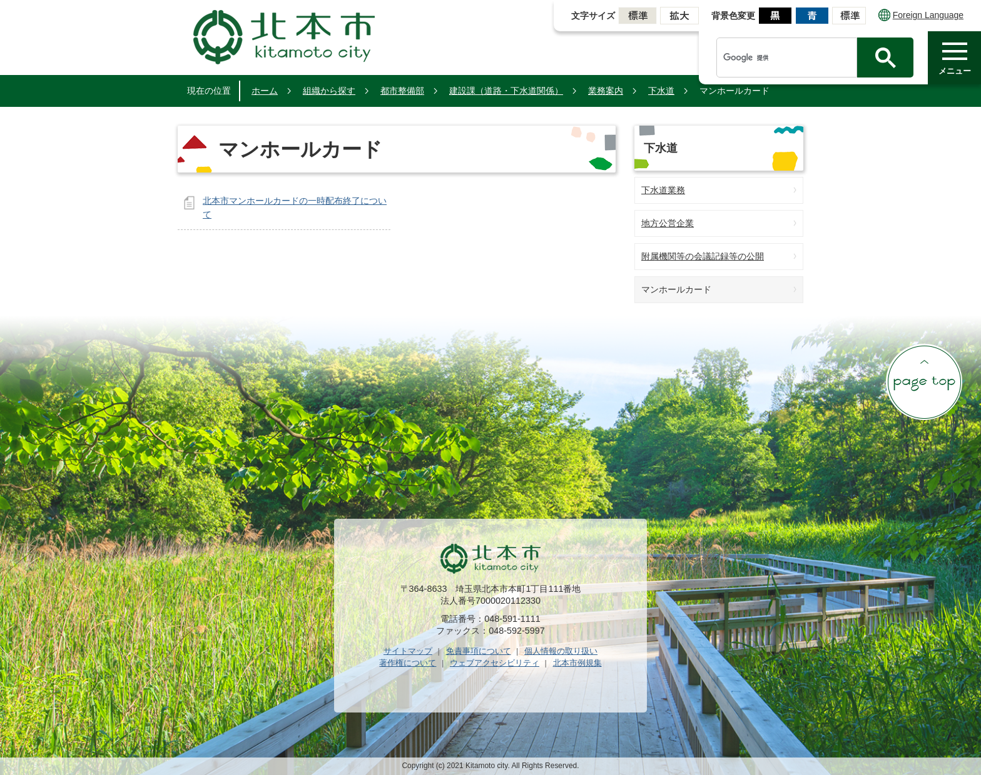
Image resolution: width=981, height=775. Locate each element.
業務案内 (605, 91)
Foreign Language (920, 15)
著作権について (407, 663)
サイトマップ (408, 651)
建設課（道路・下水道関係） (506, 91)
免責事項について (478, 651)
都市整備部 (402, 91)
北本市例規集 (577, 663)
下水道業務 (663, 190)
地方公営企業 (667, 223)
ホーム (265, 91)
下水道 (661, 91)
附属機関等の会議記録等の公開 (702, 256)
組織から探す (329, 91)
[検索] (789, 57)
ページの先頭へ (924, 382)
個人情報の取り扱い (560, 651)
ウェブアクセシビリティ (494, 663)
